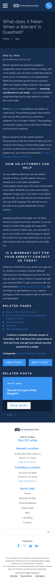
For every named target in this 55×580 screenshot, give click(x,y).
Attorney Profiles (27, 498)
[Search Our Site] (48, 532)
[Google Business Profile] (30, 545)
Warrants (10, 325)
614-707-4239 (27, 440)
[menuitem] (13, 576)
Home (27, 493)
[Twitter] (24, 545)
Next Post (40, 362)
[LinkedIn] (36, 545)
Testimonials (27, 508)
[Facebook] (18, 545)
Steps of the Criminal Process (21, 312)
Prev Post (14, 362)
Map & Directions (27, 462)
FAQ (27, 513)
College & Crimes (15, 322)
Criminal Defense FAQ (17, 329)
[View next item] (15, 415)
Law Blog (27, 517)
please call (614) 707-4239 (32, 286)
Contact (27, 522)
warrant (16, 109)
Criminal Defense (25, 353)
